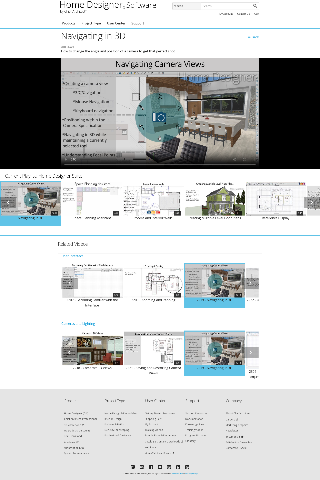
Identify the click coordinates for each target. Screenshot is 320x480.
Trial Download (73, 436)
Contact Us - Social (236, 448)
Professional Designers (117, 435)
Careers (230, 419)
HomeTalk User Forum (158, 453)
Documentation (194, 419)
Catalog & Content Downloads (162, 441)
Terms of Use (177, 473)
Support (137, 23)
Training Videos (154, 430)
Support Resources (196, 413)
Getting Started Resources (160, 413)
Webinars (150, 447)
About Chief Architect (238, 413)
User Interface (72, 256)
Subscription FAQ (74, 448)
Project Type (91, 23)
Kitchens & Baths (114, 424)
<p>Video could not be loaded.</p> (160, 113)
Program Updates (195, 435)
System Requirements (76, 453)
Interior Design (113, 419)
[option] (30, 203)
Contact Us (243, 13)
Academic (70, 442)
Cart (256, 13)
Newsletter (232, 430)
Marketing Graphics (237, 425)
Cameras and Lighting (78, 323)
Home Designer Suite (60, 176)
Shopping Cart (153, 419)
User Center (116, 23)
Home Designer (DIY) (76, 413)
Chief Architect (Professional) (80, 419)
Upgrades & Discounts (77, 430)
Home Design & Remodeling (120, 413)
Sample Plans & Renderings (160, 435)
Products (69, 23)
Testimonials (233, 436)
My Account (226, 13)
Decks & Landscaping (116, 430)
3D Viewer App (72, 425)
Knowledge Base (194, 424)
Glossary (190, 441)
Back (253, 37)
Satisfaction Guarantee (239, 442)
